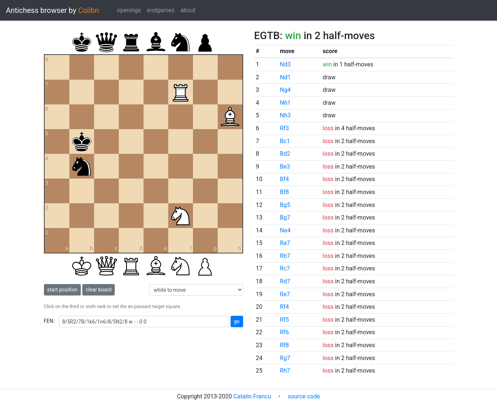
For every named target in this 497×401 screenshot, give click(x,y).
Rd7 (285, 281)
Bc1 (285, 141)
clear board (98, 290)
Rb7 (285, 255)
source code (304, 396)
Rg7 (285, 358)
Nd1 (285, 77)
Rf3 (284, 128)
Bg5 (285, 204)
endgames (161, 10)
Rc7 (285, 268)
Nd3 (285, 64)
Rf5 (284, 319)
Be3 (285, 166)
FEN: (49, 321)
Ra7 (285, 242)
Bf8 (284, 192)
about (188, 10)
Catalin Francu (252, 396)
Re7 (285, 294)
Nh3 (285, 115)
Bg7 (285, 217)
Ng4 (285, 89)
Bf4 (284, 179)
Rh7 (285, 370)
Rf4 (284, 306)
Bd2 (285, 153)
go (237, 321)
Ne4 (285, 230)
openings (129, 10)
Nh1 (285, 102)
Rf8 (284, 345)
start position (62, 290)
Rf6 (284, 332)
